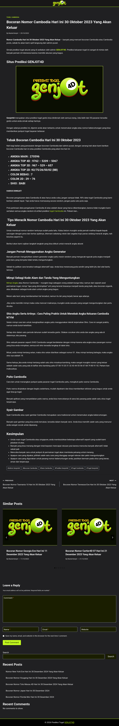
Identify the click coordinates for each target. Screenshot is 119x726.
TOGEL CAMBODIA (13, 17)
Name (7, 629)
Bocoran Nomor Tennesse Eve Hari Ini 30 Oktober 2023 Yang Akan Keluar (88, 484)
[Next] (112, 537)
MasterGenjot (13, 33)
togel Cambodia (56, 211)
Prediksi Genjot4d (61, 468)
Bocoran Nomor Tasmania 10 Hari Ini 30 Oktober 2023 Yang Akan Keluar (30, 484)
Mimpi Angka (12, 283)
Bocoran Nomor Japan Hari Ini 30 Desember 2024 (27, 691)
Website (84, 629)
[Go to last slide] (6, 537)
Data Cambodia (46, 468)
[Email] (59, 629)
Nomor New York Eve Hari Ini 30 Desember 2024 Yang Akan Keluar (35, 671)
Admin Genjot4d (14, 468)
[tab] (54, 567)
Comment (9, 598)
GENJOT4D (61, 50)
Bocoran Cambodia (30, 468)
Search (6, 652)
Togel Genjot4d (92, 468)
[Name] (21, 629)
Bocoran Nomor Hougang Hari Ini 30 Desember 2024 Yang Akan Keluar (37, 678)
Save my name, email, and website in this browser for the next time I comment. (36, 636)
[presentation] (30, 527)
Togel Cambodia (77, 468)
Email (46, 629)
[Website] (98, 629)
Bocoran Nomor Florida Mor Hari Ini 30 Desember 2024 (30, 697)
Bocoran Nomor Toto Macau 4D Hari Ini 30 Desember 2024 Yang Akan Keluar (39, 684)
